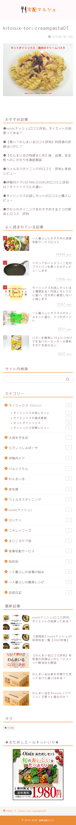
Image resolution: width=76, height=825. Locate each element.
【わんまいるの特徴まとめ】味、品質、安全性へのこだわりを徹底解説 (37, 157)
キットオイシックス (42, 423)
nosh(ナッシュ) (40, 510)
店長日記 (40, 592)
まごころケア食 (40, 541)
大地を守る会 (40, 437)
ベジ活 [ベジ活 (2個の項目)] (10, 727)
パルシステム (40, 468)
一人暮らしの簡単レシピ (40, 582)
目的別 (40, 561)
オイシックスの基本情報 (42, 418)
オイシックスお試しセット (42, 413)
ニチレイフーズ (40, 530)
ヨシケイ (40, 520)
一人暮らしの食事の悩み (40, 572)
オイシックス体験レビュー (42, 428)
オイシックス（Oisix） (40, 405)
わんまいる (40, 479)
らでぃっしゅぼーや (40, 448)
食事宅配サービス (40, 551)
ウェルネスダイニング (40, 499)
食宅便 (40, 489)
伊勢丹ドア (40, 458)
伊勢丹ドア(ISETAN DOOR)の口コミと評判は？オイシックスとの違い (36, 184)
